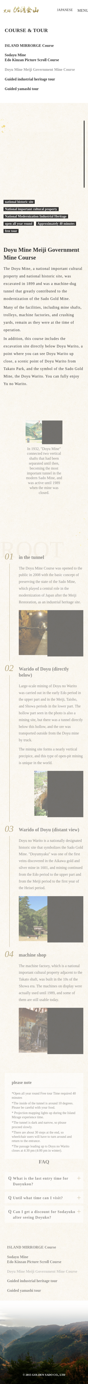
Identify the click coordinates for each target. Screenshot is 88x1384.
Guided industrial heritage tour (30, 80)
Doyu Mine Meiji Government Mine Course (40, 70)
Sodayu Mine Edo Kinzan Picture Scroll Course (32, 58)
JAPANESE (65, 10)
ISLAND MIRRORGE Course (29, 46)
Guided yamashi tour (22, 89)
